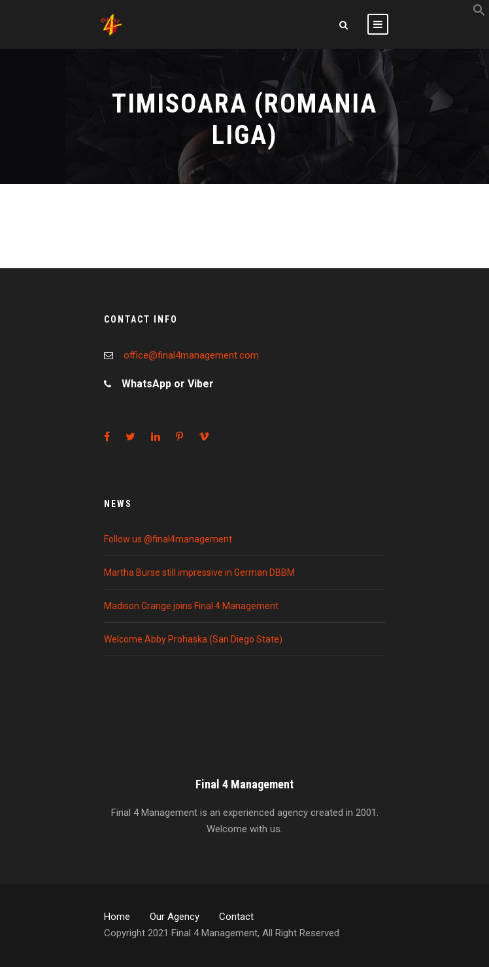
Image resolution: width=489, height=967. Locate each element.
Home (117, 917)
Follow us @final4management (168, 539)
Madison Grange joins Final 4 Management (191, 606)
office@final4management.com (191, 355)
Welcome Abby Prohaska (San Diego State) (193, 639)
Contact (236, 917)
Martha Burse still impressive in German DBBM (199, 572)
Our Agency (174, 917)
